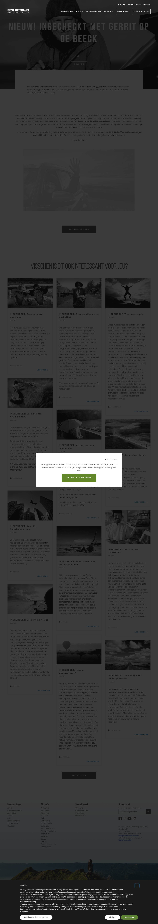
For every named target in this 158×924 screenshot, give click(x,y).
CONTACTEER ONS (141, 11)
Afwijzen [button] (112, 917)
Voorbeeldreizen (93, 11)
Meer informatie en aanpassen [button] (36, 917)
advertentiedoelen (34, 899)
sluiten (111, 459)
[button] (137, 886)
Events (131, 5)
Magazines (122, 5)
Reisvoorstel (123, 11)
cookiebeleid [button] (109, 892)
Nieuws (139, 5)
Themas (79, 11)
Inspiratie (108, 11)
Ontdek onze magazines (79, 478)
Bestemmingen (67, 11)
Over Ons (147, 5)
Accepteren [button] (129, 917)
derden (72, 895)
